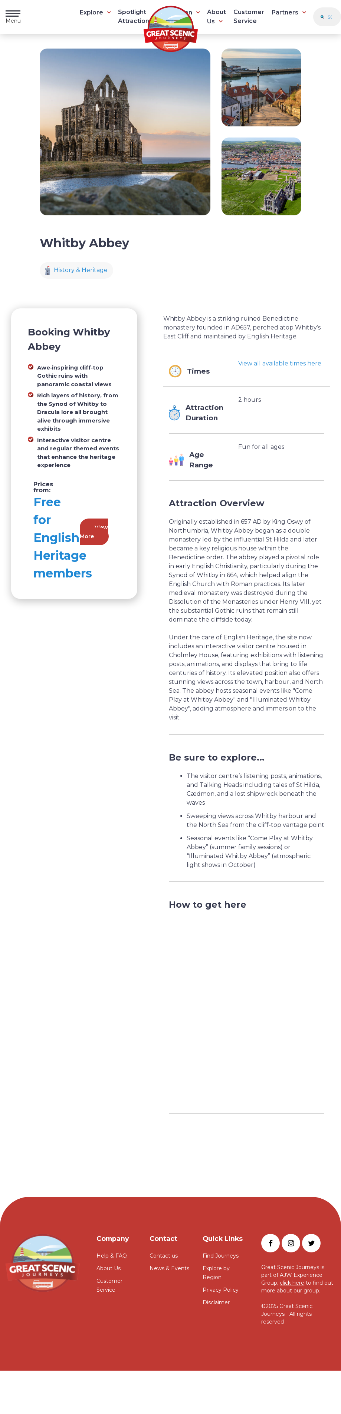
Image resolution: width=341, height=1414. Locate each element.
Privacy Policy (221, 1289)
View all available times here (279, 363)
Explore (91, 12)
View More (94, 532)
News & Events (169, 1268)
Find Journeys (221, 1255)
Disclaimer (216, 1302)
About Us (108, 1268)
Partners (285, 12)
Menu (13, 17)
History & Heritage (76, 270)
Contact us (164, 1255)
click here (292, 1282)
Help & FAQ (111, 1255)
